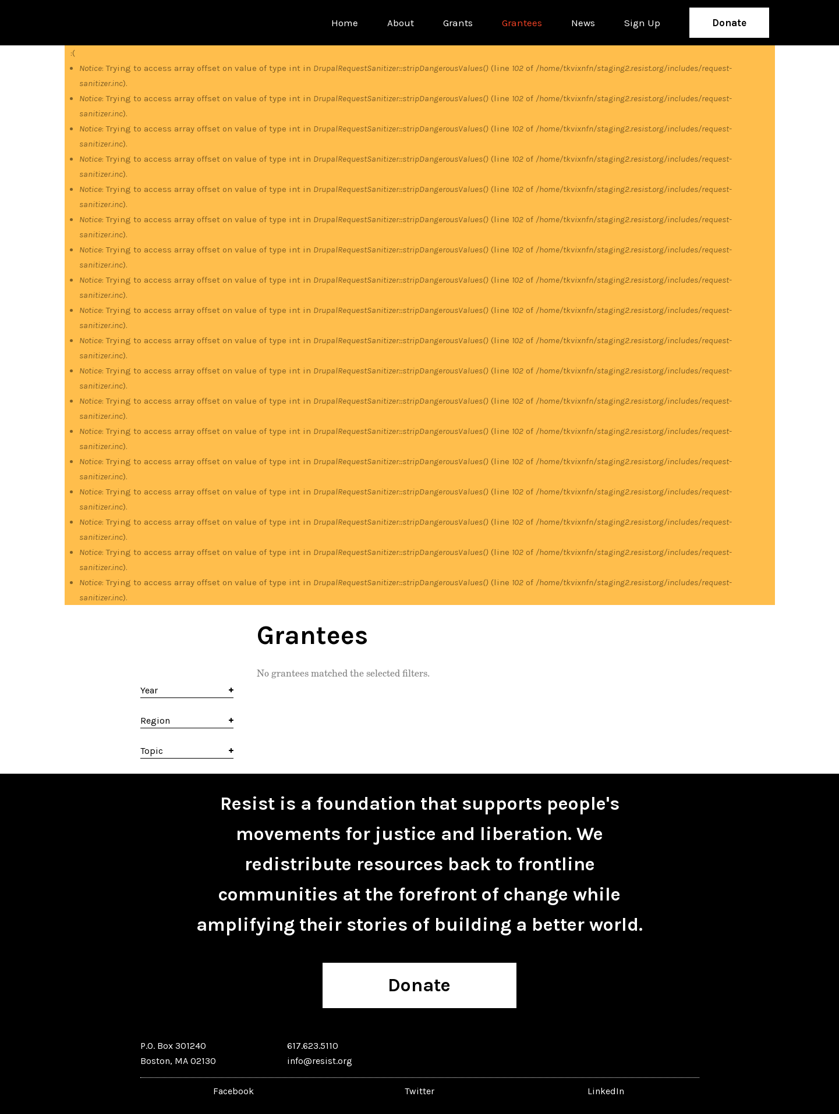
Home (344, 23)
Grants (458, 23)
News (583, 23)
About (400, 23)
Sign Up (642, 23)
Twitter (419, 1091)
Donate (729, 23)
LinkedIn (605, 1091)
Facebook (233, 1091)
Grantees (522, 23)
